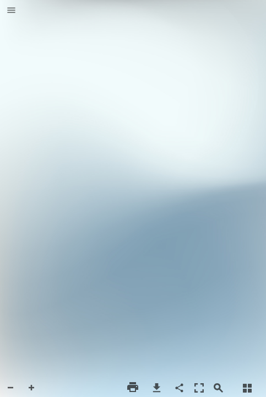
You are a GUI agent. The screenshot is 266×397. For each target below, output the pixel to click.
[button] (11, 11)
